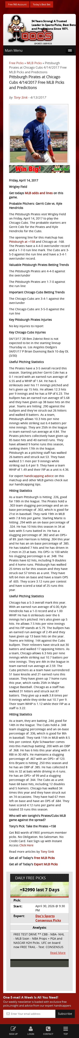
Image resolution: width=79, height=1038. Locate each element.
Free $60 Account (17, 4)
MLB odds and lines (39, 193)
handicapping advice (39, 476)
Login (31, 1030)
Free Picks (16, 63)
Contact (48, 1030)
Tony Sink (20, 97)
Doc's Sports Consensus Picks (48, 918)
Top (65, 1030)
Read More (58, 953)
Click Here (26, 845)
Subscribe (65, 1014)
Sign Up (13, 1030)
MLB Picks (34, 63)
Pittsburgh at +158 (22, 242)
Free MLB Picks (44, 858)
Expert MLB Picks (46, 864)
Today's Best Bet (41, 4)
